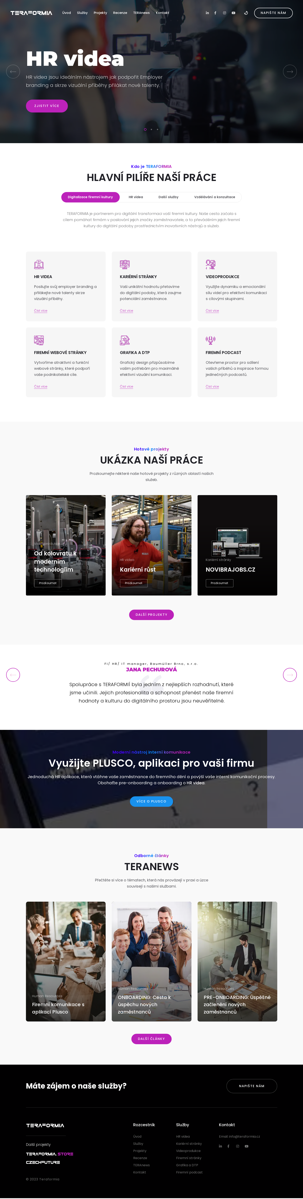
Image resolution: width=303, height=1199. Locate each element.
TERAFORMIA (31, 13)
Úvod (66, 12)
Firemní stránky (188, 1158)
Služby (82, 12)
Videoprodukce (188, 1151)
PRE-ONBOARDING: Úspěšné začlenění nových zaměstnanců (237, 1005)
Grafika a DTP (187, 1166)
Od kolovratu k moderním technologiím (55, 565)
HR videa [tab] (136, 197)
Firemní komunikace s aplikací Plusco (59, 1009)
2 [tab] (151, 129)
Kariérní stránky (189, 1144)
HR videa (196, 784)
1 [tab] (144, 129)
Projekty (100, 12)
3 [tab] (157, 129)
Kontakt (162, 12)
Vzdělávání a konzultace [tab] (214, 197)
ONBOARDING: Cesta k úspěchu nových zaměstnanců (145, 1005)
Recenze (120, 12)
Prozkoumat (48, 586)
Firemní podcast (189, 1173)
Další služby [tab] (168, 197)
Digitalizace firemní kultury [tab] (90, 197)
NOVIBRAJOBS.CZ (230, 572)
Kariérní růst (138, 572)
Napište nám (252, 1086)
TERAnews (141, 12)
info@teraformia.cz (244, 1137)
